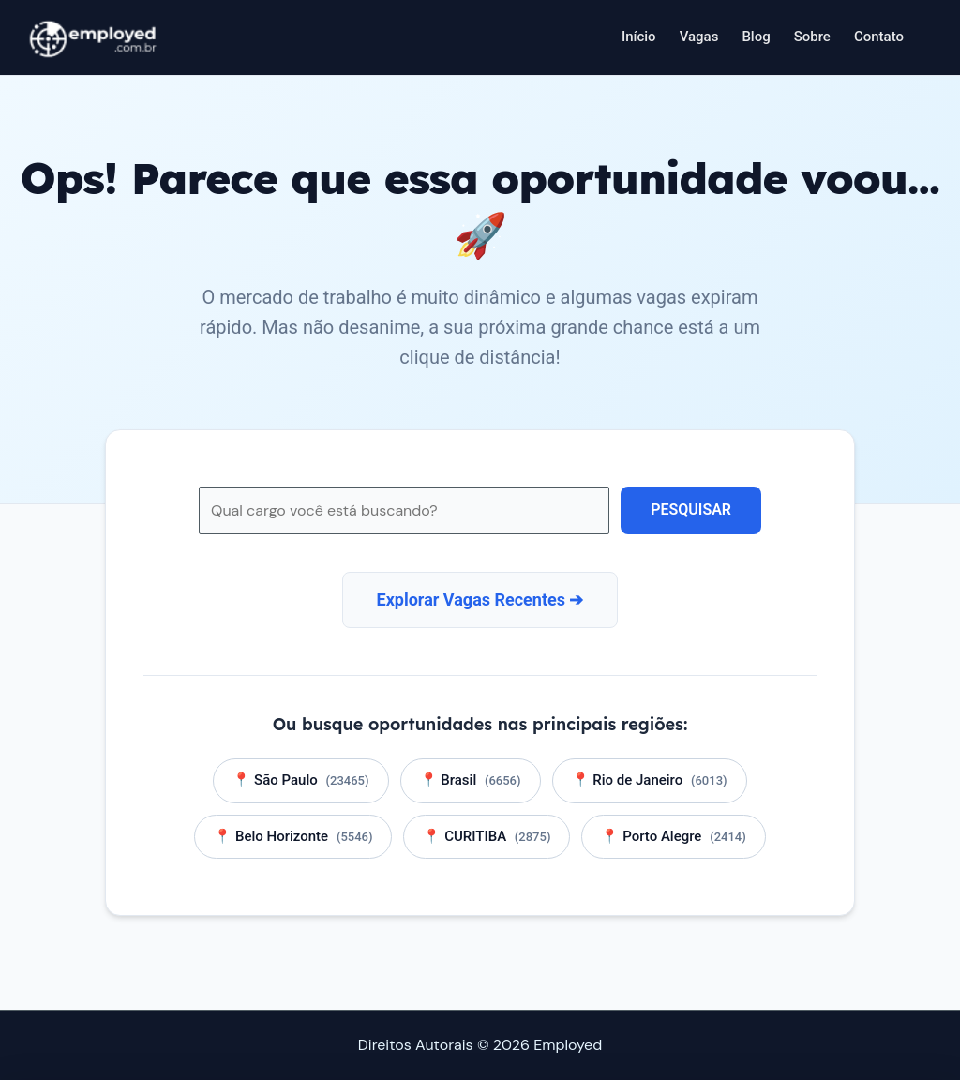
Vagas (699, 36)
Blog (756, 36)
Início (639, 36)
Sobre (812, 36)
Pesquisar (691, 509)
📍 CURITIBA (486, 836)
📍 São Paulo (300, 780)
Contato (879, 36)
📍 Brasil (470, 780)
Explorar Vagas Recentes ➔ (480, 599)
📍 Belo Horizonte (293, 836)
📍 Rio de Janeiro (650, 780)
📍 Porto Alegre (673, 836)
